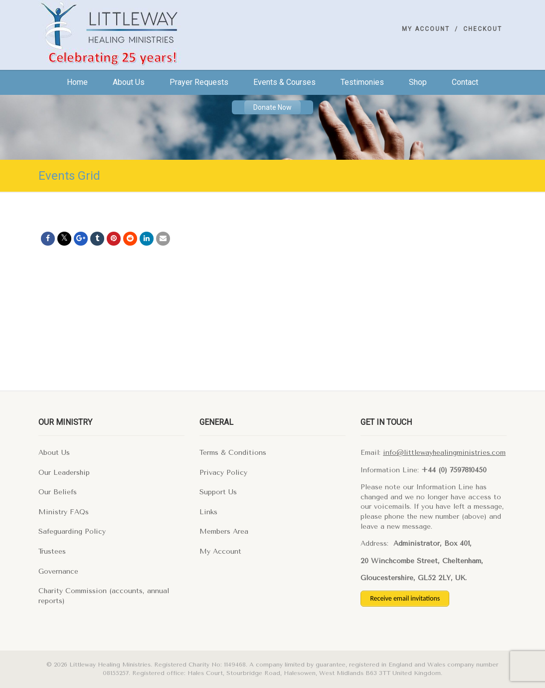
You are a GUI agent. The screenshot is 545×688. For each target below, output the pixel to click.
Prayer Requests (199, 82)
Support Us (218, 492)
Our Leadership (64, 472)
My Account (426, 28)
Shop (418, 82)
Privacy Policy (223, 472)
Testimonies (362, 82)
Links (208, 512)
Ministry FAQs (63, 512)
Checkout (482, 28)
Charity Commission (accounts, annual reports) (103, 596)
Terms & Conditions (232, 452)
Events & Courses (284, 82)
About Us (54, 452)
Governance (58, 571)
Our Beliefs (57, 492)
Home (77, 82)
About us (129, 82)
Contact (465, 82)
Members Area (223, 531)
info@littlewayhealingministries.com (444, 452)
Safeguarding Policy (72, 531)
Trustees (52, 551)
